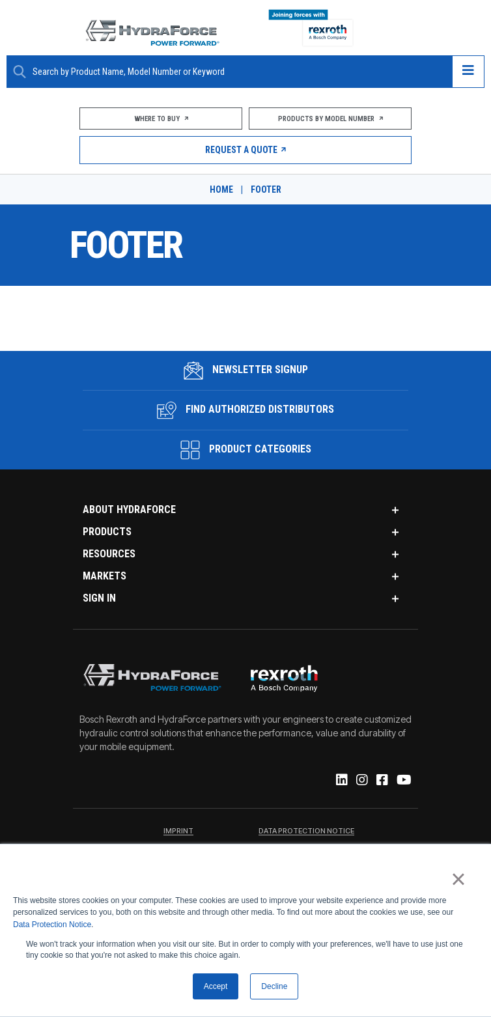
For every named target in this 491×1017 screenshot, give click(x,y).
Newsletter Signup (246, 370)
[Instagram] (361, 780)
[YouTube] (403, 780)
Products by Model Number (331, 119)
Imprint (178, 831)
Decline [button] (274, 986)
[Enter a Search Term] (237, 72)
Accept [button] (216, 986)
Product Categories (245, 450)
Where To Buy (160, 119)
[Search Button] (20, 71)
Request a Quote (246, 150)
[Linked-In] (341, 780)
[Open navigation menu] (468, 71)
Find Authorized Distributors (245, 410)
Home (221, 189)
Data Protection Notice (52, 924)
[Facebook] (381, 780)
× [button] (458, 879)
